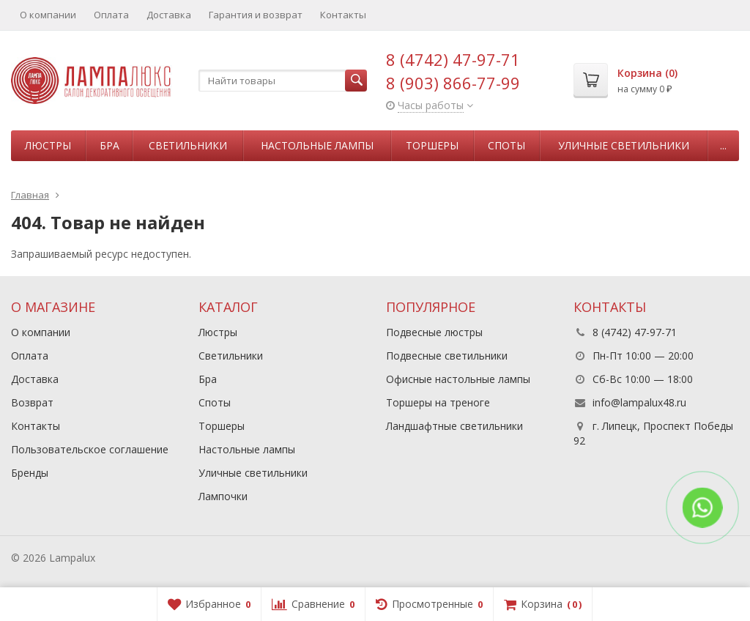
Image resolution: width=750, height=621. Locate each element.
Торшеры (432, 145)
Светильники (188, 145)
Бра (109, 145)
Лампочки (223, 496)
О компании (48, 14)
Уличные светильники (623, 145)
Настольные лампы (317, 145)
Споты (506, 145)
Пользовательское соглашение (89, 449)
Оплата (111, 14)
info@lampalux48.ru (639, 402)
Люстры (48, 145)
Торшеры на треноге (438, 402)
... (723, 145)
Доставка (168, 14)
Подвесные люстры (434, 332)
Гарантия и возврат (255, 14)
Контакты (343, 14)
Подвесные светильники (447, 355)
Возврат (32, 402)
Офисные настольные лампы (458, 379)
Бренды (29, 473)
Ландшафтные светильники (454, 426)
